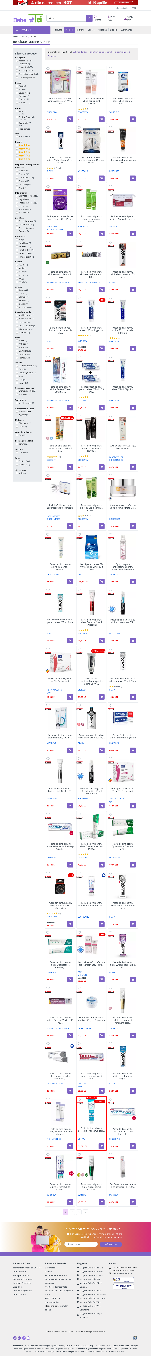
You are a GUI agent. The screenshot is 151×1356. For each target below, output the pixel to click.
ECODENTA (83, 112)
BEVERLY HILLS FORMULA (58, 282)
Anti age (23, 343)
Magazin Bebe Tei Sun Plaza (91, 1298)
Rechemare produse (22, 1290)
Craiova (24, 181)
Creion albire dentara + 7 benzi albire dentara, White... (123, 101)
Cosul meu (112, 17)
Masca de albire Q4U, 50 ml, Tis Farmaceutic (60, 679)
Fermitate (24, 354)
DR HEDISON (115, 519)
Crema (23, 452)
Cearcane (52, 56)
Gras (22, 369)
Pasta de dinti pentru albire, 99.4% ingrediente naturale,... (60, 1132)
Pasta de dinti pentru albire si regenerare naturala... (91, 1187)
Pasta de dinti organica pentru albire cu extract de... (60, 448)
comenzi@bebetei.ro (122, 1273)
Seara (22, 426)
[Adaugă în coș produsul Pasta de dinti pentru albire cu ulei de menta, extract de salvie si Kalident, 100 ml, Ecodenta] (102, 526)
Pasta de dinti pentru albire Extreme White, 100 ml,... (60, 1020)
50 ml (22, 271)
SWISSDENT (114, 226)
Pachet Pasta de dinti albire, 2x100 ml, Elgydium (123, 736)
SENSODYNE (52, 857)
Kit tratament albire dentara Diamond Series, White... (91, 160)
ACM (80, 972)
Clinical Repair (26, 118)
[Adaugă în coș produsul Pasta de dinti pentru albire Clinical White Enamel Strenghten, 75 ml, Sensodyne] (70, 1202)
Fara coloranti (26, 256)
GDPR (134, 8)
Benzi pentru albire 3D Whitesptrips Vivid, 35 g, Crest (91, 567)
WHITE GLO (52, 112)
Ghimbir (23, 296)
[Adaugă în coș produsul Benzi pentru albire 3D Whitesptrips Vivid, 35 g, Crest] (102, 581)
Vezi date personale (101, 1237)
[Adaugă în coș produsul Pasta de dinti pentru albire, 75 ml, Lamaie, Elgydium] (133, 348)
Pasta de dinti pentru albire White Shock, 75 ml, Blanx (60, 160)
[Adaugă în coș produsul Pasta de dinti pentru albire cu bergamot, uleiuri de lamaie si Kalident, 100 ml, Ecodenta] (102, 233)
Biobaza (23, 99)
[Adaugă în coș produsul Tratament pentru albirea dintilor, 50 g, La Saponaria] (102, 1035)
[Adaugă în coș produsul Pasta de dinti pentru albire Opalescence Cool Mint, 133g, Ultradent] (102, 864)
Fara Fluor (24, 243)
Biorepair (24, 102)
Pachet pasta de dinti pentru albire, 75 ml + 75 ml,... (91, 389)
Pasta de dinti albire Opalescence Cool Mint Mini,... (122, 846)
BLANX (50, 171)
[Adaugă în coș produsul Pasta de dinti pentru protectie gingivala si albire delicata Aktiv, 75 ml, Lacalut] (102, 1091)
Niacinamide (25, 329)
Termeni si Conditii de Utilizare (27, 1267)
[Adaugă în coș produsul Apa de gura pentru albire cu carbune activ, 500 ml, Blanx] (102, 750)
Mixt (22, 379)
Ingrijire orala (26, 403)
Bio (21, 239)
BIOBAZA (82, 690)
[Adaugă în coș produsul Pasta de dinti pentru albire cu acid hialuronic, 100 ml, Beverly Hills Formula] (70, 289)
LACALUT (82, 1083)
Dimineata (24, 423)
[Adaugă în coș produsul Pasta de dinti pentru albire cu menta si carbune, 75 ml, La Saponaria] (70, 581)
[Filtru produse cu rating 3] (17, 152)
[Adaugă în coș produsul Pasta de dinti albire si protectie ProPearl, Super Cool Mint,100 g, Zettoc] (101, 1146)
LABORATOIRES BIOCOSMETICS (116, 458)
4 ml (21, 268)
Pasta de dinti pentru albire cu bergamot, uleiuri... (91, 219)
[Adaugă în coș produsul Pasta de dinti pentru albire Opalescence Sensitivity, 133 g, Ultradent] (70, 979)
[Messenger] (19, 1338)
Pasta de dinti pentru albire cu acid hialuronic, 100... (60, 274)
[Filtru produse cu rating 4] (17, 149)
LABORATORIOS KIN (55, 1083)
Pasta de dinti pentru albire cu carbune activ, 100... (91, 274)
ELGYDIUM (82, 341)
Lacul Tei (24, 184)
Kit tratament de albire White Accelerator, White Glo (60, 101)
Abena (22, 85)
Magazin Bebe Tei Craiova (90, 1275)
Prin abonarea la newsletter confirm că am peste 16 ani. (96, 1233)
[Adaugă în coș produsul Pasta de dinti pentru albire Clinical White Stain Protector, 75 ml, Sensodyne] (102, 924)
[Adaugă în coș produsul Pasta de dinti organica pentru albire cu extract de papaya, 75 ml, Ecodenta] (70, 467)
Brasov (23, 174)
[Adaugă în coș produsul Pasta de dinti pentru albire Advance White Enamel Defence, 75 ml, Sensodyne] (133, 1146)
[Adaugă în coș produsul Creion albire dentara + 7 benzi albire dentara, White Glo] (133, 119)
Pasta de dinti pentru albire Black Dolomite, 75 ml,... (123, 905)
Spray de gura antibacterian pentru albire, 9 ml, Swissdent (123, 567)
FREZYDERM (114, 633)
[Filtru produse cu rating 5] (17, 145)
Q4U (49, 692)
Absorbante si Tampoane (25, 62)
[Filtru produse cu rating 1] (17, 159)
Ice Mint (23, 300)
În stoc (24, 136)
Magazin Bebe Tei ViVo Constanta (89, 1307)
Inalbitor (23, 303)
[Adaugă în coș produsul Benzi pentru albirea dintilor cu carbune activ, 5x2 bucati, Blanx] (70, 348)
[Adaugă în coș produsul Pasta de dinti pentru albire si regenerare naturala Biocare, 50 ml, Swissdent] (102, 1202)
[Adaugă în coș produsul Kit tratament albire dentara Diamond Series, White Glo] (102, 178)
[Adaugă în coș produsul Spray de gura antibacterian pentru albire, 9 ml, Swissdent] (133, 581)
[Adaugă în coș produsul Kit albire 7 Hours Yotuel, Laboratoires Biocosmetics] (70, 526)
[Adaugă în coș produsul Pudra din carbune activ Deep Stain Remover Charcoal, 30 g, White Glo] (70, 924)
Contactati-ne (19, 1294)
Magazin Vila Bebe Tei (88, 1279)
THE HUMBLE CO (54, 1139)
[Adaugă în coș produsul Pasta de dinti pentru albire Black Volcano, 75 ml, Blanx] (133, 289)
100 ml (23, 264)
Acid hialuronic (26, 315)
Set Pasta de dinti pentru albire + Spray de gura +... (123, 217)
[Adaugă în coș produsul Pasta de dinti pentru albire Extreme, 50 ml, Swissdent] (102, 640)
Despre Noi (50, 1267)
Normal (23, 383)
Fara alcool (25, 253)
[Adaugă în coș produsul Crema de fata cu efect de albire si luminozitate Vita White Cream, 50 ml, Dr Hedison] (133, 526)
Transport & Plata (21, 1275)
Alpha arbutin (26, 318)
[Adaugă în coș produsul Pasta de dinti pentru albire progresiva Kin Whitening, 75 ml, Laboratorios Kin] (70, 1091)
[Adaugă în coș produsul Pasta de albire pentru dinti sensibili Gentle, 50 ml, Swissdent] (70, 805)
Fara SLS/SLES (26, 249)
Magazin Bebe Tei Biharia (90, 1267)
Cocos (22, 293)
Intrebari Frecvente (22, 1283)
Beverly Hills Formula (24, 94)
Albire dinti (25, 67)
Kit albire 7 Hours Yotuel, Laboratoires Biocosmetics (60, 506)
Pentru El (24, 464)
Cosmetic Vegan (27, 221)
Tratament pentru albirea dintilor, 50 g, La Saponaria (91, 1018)
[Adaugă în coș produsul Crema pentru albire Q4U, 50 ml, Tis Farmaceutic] (133, 805)
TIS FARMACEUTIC (54, 690)
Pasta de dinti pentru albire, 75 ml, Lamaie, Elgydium (122, 330)
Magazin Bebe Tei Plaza (89, 1290)
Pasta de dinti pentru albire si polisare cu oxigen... (122, 1076)
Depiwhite (24, 124)
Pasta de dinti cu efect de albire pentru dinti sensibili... (91, 101)
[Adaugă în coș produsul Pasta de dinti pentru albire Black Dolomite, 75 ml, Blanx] (133, 924)
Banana (23, 289)
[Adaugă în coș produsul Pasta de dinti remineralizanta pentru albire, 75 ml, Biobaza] (102, 697)
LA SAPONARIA (53, 574)
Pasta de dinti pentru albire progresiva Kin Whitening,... (60, 1076)
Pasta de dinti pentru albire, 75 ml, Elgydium (123, 388)
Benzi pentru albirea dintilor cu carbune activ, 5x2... (60, 330)
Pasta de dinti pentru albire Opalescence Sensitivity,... (60, 965)
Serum (23, 443)
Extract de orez (26, 325)
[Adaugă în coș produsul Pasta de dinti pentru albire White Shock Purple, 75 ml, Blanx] (133, 979)
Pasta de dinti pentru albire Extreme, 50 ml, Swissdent (91, 622)
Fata (21, 435)
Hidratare (24, 357)
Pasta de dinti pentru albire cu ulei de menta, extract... (91, 508)
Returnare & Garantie (23, 1279)
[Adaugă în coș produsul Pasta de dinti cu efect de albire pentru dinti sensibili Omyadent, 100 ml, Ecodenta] (102, 119)
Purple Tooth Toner (55, 229)
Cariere (48, 1271)
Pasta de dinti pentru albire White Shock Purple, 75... (123, 965)
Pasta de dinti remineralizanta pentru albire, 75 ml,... (91, 681)
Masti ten (24, 394)
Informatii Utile (122, 8)
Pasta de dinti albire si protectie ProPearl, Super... (91, 1129)
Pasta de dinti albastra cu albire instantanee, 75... (122, 621)
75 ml (22, 282)
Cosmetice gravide (28, 74)
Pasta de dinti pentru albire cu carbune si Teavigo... (91, 448)
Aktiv (22, 112)
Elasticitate (24, 350)
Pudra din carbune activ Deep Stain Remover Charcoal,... (60, 905)
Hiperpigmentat (27, 372)
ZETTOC (81, 1139)
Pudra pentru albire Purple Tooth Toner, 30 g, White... (60, 217)
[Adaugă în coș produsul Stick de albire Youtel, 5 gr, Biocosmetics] (133, 467)
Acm (22, 89)
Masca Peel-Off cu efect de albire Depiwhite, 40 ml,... (91, 963)
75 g (21, 278)
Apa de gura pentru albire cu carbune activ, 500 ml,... (91, 736)
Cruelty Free (26, 224)
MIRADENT (51, 743)
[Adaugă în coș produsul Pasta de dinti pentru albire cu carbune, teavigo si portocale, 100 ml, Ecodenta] (133, 178)
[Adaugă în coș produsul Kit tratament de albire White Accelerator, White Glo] (70, 119)
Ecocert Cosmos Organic (26, 229)
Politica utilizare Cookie (56, 1275)
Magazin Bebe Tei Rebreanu (91, 1294)
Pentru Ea (24, 461)
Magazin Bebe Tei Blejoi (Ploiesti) (89, 1315)
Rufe (22, 473)
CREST (80, 574)
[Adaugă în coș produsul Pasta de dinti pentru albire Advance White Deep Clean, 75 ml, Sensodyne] (70, 864)
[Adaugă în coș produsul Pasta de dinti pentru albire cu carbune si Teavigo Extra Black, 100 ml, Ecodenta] (102, 467)
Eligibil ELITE (26, 199)
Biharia (23, 170)
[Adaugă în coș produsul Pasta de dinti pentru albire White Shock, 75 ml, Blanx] (70, 178)
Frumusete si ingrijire (24, 413)
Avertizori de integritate (56, 1286)
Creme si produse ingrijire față (26, 79)
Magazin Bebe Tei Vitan (89, 1302)
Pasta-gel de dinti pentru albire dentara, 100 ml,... (60, 736)
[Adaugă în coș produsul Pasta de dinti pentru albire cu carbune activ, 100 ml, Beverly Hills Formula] (102, 289)
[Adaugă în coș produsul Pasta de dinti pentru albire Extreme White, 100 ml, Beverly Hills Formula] (70, 1035)
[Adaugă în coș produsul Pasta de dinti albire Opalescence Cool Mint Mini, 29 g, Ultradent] (133, 864)
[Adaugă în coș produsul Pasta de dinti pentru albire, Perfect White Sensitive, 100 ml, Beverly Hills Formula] (70, 407)
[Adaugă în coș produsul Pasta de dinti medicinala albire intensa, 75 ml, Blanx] (133, 697)
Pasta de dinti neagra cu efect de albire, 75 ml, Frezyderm (91, 791)
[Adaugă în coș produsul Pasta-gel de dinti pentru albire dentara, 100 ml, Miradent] (70, 750)
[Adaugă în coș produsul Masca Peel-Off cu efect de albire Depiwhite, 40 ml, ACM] (102, 979)
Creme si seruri (27, 390)
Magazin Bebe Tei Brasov (90, 1271)
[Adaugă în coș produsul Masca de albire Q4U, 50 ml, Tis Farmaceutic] (70, 697)
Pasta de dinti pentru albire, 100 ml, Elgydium (91, 329)
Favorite (97, 18)
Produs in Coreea (28, 202)
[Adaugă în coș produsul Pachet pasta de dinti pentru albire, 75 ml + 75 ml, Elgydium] (102, 407)
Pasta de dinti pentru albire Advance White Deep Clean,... (60, 846)
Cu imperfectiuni (27, 365)
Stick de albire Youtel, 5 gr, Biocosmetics (123, 447)
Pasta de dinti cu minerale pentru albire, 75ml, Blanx (60, 620)
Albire (22, 340)
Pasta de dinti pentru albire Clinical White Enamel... (60, 1187)
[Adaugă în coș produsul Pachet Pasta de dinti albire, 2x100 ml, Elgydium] (133, 750)
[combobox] (66, 18)
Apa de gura (25, 70)
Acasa (15, 36)
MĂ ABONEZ (111, 1244)
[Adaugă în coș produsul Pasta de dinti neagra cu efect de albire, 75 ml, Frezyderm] (102, 805)
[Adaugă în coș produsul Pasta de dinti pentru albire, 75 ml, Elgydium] (133, 407)
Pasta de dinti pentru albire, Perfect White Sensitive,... (60, 389)
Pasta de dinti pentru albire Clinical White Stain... (91, 904)
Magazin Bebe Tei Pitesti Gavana (89, 1285)
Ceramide (24, 322)
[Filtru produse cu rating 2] (17, 155)
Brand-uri (17, 1286)
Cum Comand (19, 1271)
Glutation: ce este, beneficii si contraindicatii (109, 51)
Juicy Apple (25, 307)
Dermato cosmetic (28, 195)
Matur (22, 376)
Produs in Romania (24, 208)
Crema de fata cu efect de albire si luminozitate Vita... (122, 506)
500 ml (23, 275)
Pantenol (24, 332)
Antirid (23, 347)
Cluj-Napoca (26, 177)
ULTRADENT (83, 857)
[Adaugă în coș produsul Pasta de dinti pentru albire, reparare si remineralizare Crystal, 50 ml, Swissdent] (133, 1035)
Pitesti (23, 188)
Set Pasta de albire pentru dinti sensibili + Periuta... (123, 1185)
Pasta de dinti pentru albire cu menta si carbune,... (60, 567)
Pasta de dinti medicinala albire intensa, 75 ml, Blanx (122, 679)
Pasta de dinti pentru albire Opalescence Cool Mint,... (91, 846)
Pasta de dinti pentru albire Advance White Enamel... (122, 1132)
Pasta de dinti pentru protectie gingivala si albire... (91, 1076)
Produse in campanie (25, 214)
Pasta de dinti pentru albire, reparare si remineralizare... (122, 1020)
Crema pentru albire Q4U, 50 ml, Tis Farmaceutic (123, 789)
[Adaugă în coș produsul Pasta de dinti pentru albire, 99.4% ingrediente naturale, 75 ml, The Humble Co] (70, 1146)
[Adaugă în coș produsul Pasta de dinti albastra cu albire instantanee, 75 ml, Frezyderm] (133, 640)
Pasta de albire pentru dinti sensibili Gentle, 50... (60, 789)
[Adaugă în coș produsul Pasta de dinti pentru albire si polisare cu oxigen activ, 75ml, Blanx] (133, 1091)
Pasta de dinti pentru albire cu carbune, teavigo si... (123, 160)
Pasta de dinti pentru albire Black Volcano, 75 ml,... (123, 274)
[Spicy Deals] (75, 2)
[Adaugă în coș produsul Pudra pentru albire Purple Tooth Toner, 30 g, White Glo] (70, 233)
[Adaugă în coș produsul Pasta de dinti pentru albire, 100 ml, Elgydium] (102, 348)
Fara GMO (24, 246)
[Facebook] (15, 1338)
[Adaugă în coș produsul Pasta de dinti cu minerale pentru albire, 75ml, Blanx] (70, 640)
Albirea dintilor (80, 51)
